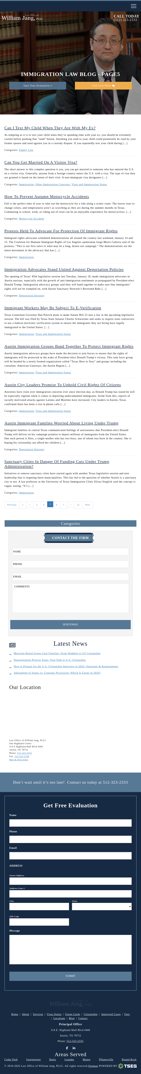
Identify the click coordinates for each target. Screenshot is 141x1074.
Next (87, 505)
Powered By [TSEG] (118, 1066)
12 (78, 505)
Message (16, 930)
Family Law (26, 150)
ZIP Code (14, 916)
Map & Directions (18, 759)
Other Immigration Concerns (52, 184)
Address (16, 865)
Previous (12, 505)
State (74, 901)
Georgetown (33, 1059)
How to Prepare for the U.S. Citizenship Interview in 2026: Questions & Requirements (66, 666)
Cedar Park (11, 1059)
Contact (83, 1018)
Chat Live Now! (103, 85)
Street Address (17, 875)
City (12, 901)
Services (38, 1014)
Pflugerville (106, 1059)
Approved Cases (111, 1014)
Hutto (52, 1059)
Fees (127, 1014)
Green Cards (72, 1014)
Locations (59, 1018)
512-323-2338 (22, 756)
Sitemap (93, 1066)
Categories (70, 523)
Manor (87, 1059)
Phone (13, 831)
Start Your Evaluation (38, 85)
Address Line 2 (17, 888)
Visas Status (54, 1014)
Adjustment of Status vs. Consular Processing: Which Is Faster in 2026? (57, 673)
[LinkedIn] (74, 1048)
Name (14, 815)
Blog (72, 1018)
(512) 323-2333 (125, 20)
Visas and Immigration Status (89, 184)
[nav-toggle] (134, 6)
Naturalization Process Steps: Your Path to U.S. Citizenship (50, 660)
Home (14, 1014)
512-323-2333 (24, 753)
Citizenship (90, 1014)
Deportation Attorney (31, 295)
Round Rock (129, 1059)
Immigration (26, 184)
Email (14, 848)
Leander (69, 1059)
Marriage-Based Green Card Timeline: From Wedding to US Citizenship (57, 653)
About (25, 1014)
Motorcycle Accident (31, 218)
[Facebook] (67, 1048)
